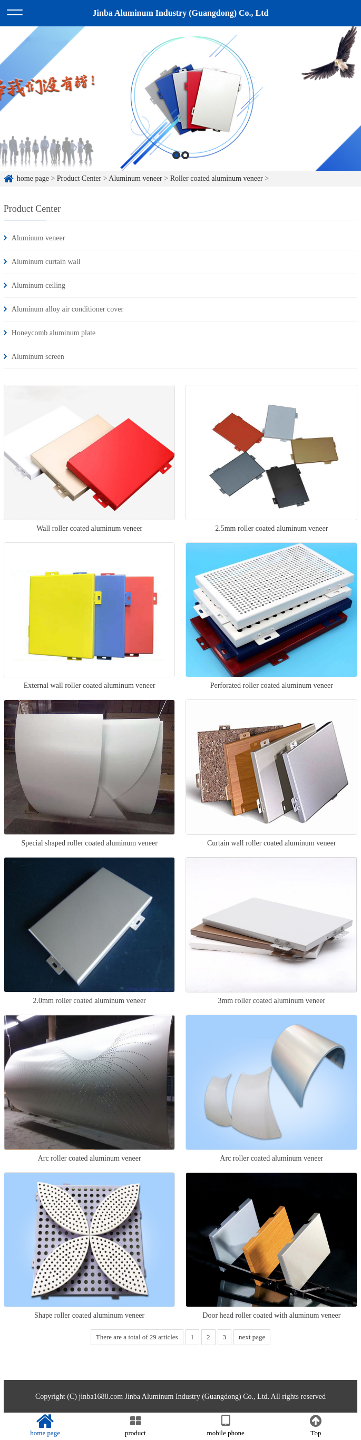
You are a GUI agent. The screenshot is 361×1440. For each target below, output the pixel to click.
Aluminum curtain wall (46, 262)
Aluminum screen (38, 357)
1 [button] (176, 156)
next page (252, 1337)
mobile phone (226, 1426)
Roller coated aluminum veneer (216, 178)
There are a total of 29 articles (137, 1337)
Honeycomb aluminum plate (53, 333)
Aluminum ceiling (38, 285)
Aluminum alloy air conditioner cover (67, 309)
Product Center (79, 178)
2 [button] (185, 156)
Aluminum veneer (135, 178)
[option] (180, 99)
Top (316, 1426)
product (135, 1426)
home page (33, 178)
